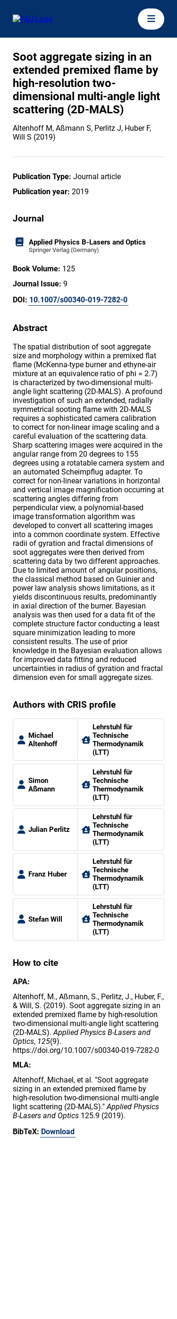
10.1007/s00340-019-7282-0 (78, 299)
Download (58, 1131)
